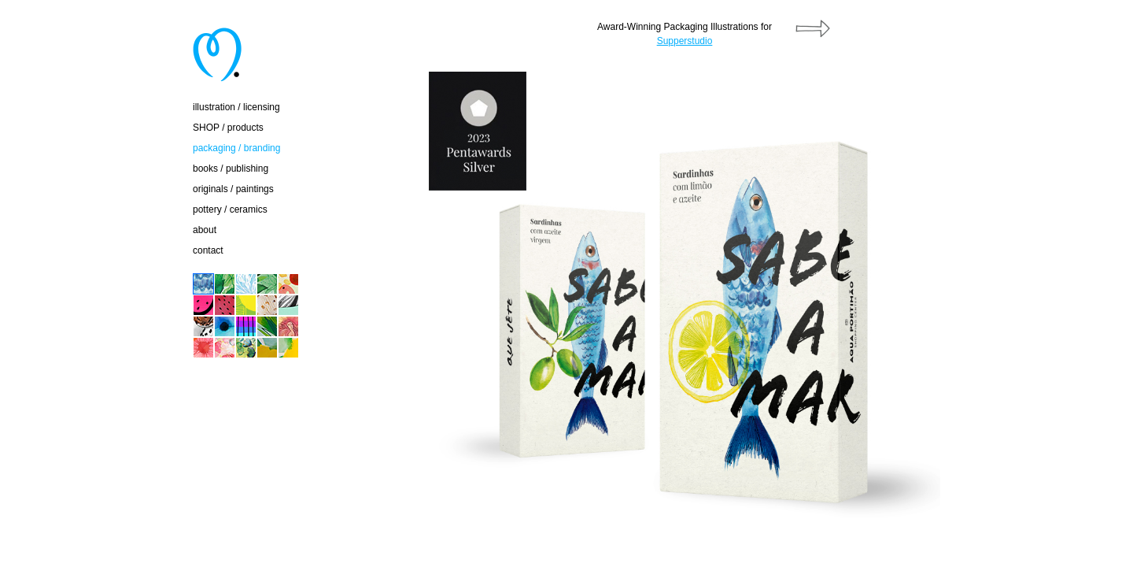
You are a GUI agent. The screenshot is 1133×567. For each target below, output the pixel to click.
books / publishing (230, 168)
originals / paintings (233, 189)
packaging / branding (236, 148)
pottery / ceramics (230, 209)
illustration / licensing (236, 107)
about (204, 229)
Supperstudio (685, 40)
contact (208, 250)
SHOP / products (228, 127)
